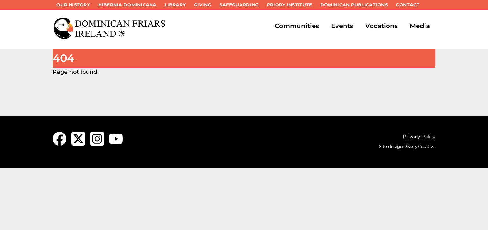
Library (175, 4)
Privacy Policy (419, 137)
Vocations (381, 26)
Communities (297, 26)
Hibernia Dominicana (127, 4)
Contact (407, 4)
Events (342, 26)
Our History (73, 4)
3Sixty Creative (420, 146)
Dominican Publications (354, 4)
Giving (202, 4)
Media (420, 26)
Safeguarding (239, 4)
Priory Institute (289, 4)
